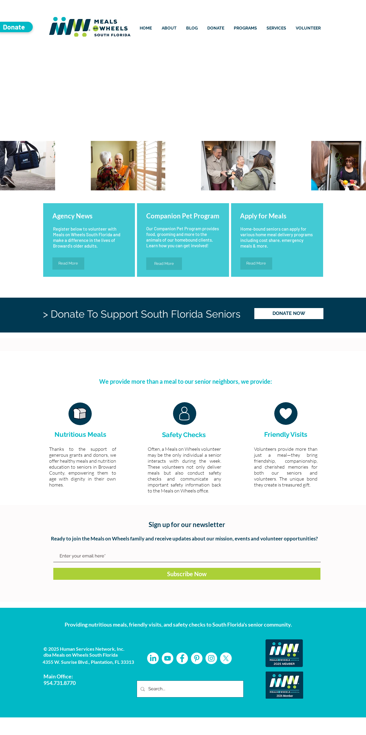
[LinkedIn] (153, 658)
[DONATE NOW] (288, 313)
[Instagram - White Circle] (211, 658)
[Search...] (189, 689)
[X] (226, 658)
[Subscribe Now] (186, 574)
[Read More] (68, 263)
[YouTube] (167, 658)
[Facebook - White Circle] (182, 658)
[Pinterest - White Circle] (197, 658)
